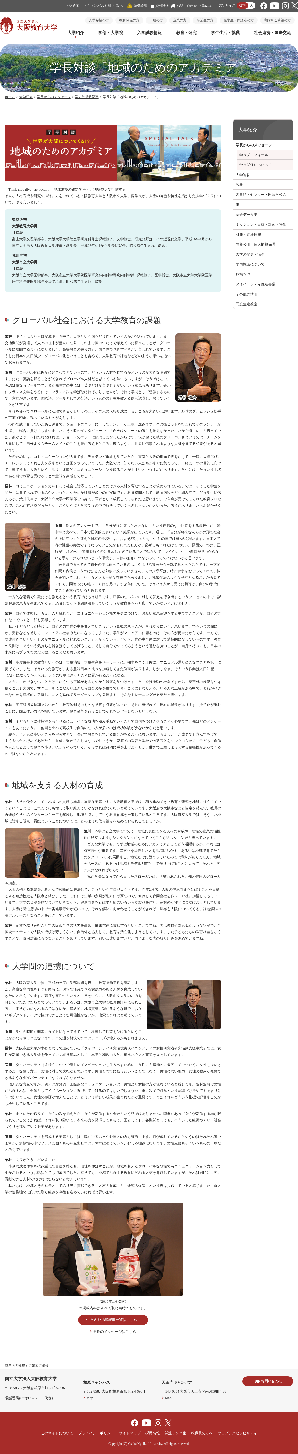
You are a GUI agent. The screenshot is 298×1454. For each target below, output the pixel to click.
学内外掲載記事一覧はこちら (113, 1320)
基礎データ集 (246, 215)
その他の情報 (246, 294)
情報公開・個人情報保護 (255, 244)
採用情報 (152, 1433)
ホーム (10, 97)
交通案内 (76, 5)
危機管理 (137, 5)
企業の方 (179, 20)
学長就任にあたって (255, 165)
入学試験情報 (149, 32)
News (119, 5)
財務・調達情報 (248, 234)
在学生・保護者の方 (239, 20)
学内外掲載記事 (87, 97)
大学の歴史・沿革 (250, 254)
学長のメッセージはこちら (114, 1332)
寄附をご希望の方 (277, 20)
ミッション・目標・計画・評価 (261, 224)
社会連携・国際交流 (272, 32)
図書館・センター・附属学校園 (261, 195)
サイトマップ (130, 1433)
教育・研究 (186, 32)
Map (90, 1398)
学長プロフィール (253, 155)
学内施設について (250, 264)
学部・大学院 (110, 32)
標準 (242, 5)
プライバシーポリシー (96, 1433)
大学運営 (243, 175)
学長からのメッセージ (54, 97)
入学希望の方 (99, 20)
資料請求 (160, 6)
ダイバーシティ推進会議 (255, 284)
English (207, 5)
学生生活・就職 (225, 32)
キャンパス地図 (99, 5)
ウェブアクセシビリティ (237, 1433)
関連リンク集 (175, 1433)
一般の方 (156, 20)
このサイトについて (57, 1433)
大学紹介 (76, 32)
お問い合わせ (184, 6)
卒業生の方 (205, 20)
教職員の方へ (202, 1433)
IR (237, 204)
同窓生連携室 (246, 304)
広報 (239, 185)
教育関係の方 (129, 20)
